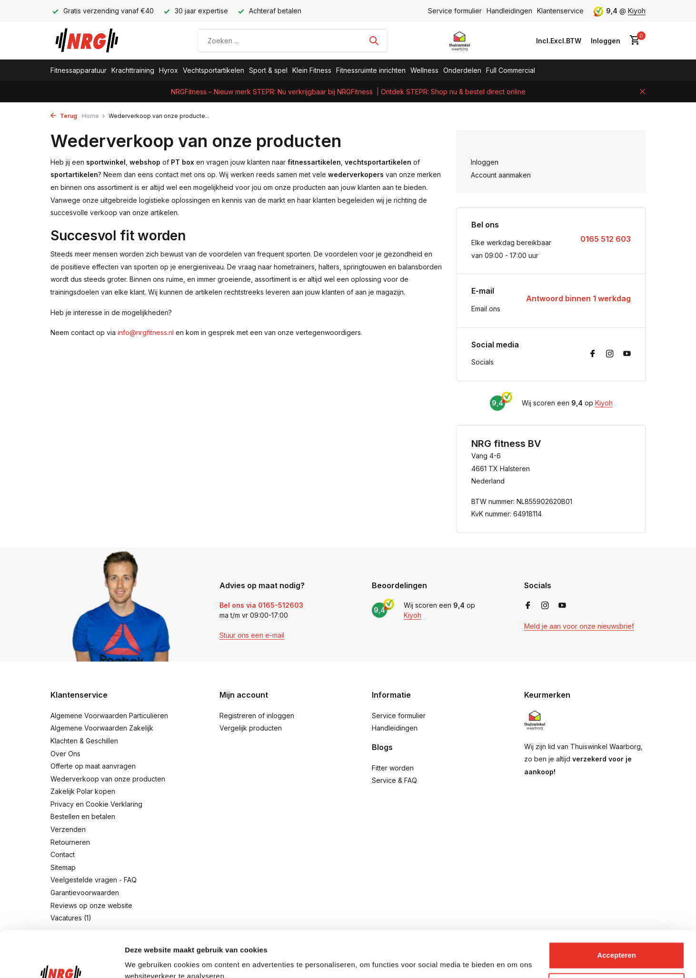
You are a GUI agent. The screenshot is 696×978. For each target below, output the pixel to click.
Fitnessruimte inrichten (371, 70)
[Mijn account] (605, 41)
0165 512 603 (605, 239)
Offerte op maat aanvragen (93, 766)
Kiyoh (637, 11)
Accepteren (616, 912)
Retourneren (70, 842)
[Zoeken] (293, 40)
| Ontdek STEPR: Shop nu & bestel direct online (451, 92)
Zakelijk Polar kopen (82, 791)
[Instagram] (610, 354)
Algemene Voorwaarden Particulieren (109, 715)
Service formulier (455, 11)
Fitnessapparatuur (78, 70)
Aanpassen (617, 943)
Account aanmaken (501, 175)
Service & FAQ (394, 780)
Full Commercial (510, 70)
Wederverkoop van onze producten (107, 779)
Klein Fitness (311, 70)
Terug (63, 115)
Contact (62, 854)
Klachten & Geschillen (84, 741)
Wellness (424, 70)
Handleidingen (509, 11)
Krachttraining (132, 70)
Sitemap (63, 867)
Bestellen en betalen (82, 816)
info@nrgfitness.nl (146, 332)
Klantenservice (560, 11)
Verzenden (68, 829)
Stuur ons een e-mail (251, 635)
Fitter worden (393, 768)
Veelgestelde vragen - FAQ (93, 880)
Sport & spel (268, 70)
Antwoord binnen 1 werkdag (578, 298)
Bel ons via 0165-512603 (261, 605)
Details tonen (147, 959)
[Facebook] (593, 354)
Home (94, 115)
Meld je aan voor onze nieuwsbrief (579, 626)
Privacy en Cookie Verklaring (96, 804)
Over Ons (65, 754)
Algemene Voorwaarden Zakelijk (101, 728)
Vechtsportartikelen (213, 70)
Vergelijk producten (250, 728)
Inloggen (484, 162)
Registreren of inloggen (256, 715)
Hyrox (168, 70)
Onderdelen (462, 70)
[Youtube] (627, 354)
